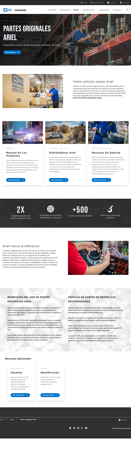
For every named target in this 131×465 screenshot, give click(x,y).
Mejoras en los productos (16, 154)
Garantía (16, 372)
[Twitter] (74, 428)
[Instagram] (82, 428)
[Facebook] (70, 428)
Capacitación (104, 10)
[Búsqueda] (127, 10)
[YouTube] (86, 428)
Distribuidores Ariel (62, 152)
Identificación (49, 372)
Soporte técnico (88, 10)
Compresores (64, 10)
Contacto (116, 10)
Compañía (52, 10)
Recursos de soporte (106, 152)
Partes (76, 10)
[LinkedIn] (78, 428)
